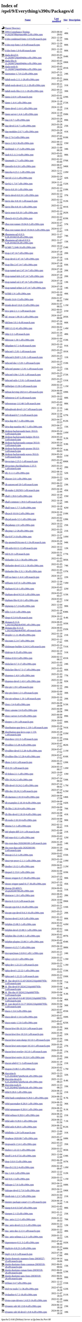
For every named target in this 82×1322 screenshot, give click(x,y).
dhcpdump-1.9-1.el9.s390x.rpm (19, 525)
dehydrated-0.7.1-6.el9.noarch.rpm (21, 415)
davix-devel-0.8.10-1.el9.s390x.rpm (22, 195)
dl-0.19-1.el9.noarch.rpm (16, 768)
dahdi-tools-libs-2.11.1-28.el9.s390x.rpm (24, 91)
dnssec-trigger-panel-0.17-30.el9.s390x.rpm (25, 884)
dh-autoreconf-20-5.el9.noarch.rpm (21, 484)
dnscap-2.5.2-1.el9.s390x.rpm (19, 855)
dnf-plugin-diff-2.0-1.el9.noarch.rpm (22, 831)
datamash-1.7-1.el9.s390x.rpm (19, 160)
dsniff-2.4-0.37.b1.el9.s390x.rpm (20, 1155)
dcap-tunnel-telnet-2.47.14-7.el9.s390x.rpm (25, 288)
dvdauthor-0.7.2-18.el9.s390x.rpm (21, 1294)
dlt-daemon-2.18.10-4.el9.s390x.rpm (22, 797)
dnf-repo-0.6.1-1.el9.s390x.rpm (19, 837)
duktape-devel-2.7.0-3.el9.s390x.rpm (22, 1190)
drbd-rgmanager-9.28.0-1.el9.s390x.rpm (23, 1109)
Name (28, 20)
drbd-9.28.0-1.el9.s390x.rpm (18, 1092)
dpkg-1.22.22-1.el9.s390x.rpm (19, 959)
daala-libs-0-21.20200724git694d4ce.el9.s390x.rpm (23, 62)
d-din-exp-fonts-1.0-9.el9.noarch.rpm (22, 45)
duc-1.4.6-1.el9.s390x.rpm (17, 1173)
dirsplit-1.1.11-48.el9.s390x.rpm (20, 635)
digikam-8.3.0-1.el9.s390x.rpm (19, 588)
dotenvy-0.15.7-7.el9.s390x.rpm (20, 947)
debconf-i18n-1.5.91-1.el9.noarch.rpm (23, 374)
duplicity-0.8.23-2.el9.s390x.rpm (20, 1248)
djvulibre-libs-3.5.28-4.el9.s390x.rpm (22, 756)
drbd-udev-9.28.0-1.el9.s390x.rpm (21, 1121)
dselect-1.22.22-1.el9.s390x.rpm (20, 1150)
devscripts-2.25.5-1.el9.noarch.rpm (21, 461)
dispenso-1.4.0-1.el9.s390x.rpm (19, 675)
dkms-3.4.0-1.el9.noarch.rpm (18, 762)
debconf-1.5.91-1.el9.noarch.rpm (20, 351)
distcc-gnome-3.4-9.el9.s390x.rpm (21, 710)
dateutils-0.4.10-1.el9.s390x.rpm (20, 166)
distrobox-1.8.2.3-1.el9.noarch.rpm (21, 739)
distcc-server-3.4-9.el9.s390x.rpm (20, 716)
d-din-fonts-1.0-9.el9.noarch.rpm (20, 50)
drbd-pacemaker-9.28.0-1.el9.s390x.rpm (24, 1103)
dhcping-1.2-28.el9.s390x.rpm (19, 531)
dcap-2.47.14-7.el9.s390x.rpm (19, 253)
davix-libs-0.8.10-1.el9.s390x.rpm (21, 207)
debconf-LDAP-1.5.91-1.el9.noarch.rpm (24, 357)
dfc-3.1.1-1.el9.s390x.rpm (17, 473)
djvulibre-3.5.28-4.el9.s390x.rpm (20, 745)
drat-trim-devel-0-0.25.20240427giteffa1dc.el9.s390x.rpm (23, 1080)
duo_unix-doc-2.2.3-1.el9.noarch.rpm (22, 1231)
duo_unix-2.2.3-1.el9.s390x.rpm (20, 1219)
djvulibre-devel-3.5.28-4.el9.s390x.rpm (23, 750)
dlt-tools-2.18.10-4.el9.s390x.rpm (20, 820)
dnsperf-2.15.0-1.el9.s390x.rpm (19, 872)
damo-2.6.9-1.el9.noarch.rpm (18, 97)
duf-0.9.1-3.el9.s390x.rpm (17, 1179)
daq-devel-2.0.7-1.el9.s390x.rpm (20, 126)
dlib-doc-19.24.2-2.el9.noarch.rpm (21, 791)
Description (74, 20)
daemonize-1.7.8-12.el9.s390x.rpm (21, 73)
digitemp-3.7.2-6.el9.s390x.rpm (20, 606)
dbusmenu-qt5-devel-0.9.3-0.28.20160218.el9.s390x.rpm (19, 241)
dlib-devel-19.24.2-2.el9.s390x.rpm (21, 785)
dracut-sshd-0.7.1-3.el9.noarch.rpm (21, 1063)
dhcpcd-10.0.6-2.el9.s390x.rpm (19, 513)
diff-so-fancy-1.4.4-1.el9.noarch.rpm (22, 577)
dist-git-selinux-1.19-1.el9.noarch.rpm (23, 698)
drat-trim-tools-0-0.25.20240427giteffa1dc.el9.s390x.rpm (23, 1086)
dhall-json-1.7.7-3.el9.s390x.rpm (20, 507)
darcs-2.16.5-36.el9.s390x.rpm (19, 143)
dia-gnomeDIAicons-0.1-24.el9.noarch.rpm (25, 542)
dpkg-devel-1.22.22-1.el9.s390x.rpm (22, 970)
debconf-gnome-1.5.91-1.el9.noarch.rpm (24, 369)
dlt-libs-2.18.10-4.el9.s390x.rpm (20, 808)
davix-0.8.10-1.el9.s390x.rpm (19, 189)
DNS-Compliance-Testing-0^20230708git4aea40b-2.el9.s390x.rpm (24, 33)
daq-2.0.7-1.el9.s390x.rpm (17, 120)
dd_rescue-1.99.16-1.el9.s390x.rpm (21, 316)
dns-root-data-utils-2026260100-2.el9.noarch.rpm (20, 849)
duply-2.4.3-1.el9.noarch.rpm (18, 1254)
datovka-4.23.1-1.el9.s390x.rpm (20, 172)
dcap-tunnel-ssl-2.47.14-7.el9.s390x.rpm (24, 282)
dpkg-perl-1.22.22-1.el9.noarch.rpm (22, 976)
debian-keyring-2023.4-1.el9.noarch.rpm (24, 392)
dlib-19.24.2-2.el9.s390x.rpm (18, 779)
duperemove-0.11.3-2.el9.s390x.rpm (22, 1242)
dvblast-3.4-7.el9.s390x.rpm (18, 1283)
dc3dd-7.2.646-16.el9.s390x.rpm (20, 247)
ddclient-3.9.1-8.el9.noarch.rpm (20, 322)
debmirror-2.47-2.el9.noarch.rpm (20, 397)
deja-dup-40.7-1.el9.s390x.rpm (19, 421)
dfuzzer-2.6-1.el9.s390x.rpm (18, 479)
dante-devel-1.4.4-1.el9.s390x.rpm (21, 108)
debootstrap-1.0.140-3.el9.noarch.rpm (22, 403)
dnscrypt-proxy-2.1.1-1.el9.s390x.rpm (23, 860)
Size (66, 20)
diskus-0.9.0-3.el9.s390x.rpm (18, 658)
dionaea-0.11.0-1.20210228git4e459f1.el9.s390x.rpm (22, 623)
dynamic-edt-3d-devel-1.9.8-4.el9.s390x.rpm (26, 1312)
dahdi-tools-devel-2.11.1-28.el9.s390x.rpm (25, 85)
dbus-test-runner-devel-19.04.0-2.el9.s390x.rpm (27, 230)
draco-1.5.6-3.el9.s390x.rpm (18, 1011)
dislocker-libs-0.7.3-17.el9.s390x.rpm (22, 669)
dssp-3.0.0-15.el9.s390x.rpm (18, 1161)
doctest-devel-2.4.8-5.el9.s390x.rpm (22, 918)
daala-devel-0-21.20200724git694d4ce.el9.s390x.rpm (23, 56)
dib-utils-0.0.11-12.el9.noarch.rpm (21, 548)
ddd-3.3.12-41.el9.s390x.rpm (18, 328)
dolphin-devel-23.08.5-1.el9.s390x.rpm (23, 930)
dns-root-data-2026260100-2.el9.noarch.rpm (26, 843)
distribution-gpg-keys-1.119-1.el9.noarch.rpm (26, 727)
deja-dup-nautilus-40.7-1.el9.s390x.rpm (23, 426)
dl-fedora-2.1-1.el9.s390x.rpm (19, 774)
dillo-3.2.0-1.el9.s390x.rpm (18, 612)
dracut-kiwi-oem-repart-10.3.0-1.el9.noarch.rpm (27, 1046)
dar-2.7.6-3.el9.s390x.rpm (17, 137)
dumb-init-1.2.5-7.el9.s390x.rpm (20, 1196)
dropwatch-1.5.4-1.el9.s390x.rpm (20, 1144)
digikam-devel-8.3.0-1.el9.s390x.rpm (22, 594)
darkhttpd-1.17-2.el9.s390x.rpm (20, 149)
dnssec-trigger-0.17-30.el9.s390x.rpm (22, 878)
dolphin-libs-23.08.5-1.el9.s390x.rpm (22, 936)
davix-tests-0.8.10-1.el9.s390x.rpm (21, 212)
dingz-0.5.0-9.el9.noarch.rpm (18, 617)
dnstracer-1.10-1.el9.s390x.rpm (19, 895)
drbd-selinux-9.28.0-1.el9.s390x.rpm (22, 1115)
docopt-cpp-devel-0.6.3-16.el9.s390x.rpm (24, 912)
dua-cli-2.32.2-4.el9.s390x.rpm (19, 1167)
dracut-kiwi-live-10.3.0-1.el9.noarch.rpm (24, 1034)
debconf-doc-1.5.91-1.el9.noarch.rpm (22, 363)
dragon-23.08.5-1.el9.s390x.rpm (20, 1069)
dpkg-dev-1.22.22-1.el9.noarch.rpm (21, 965)
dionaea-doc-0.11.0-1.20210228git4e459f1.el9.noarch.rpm (23, 629)
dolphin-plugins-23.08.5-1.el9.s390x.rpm (24, 941)
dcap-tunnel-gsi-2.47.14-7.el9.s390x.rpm (24, 270)
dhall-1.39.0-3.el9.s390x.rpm (18, 496)
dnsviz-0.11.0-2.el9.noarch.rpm (19, 901)
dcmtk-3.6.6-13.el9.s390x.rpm (19, 299)
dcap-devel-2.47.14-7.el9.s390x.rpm (22, 259)
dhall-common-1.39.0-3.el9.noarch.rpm (23, 502)
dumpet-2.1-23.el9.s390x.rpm (19, 1213)
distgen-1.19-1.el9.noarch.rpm (19, 722)
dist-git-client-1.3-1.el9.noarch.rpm (21, 693)
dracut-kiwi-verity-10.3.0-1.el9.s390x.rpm (24, 1057)
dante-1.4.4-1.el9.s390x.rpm (18, 102)
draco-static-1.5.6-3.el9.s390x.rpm (21, 1022)
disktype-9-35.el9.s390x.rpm (18, 652)
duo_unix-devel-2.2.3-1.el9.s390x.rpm (23, 1225)
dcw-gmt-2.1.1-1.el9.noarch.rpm (20, 311)
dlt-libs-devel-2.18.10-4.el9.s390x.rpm (23, 814)
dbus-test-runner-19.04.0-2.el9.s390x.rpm (24, 224)
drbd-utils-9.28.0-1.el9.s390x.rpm (20, 1127)
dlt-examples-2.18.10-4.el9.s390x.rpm (23, 803)
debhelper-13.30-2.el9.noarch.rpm (21, 386)
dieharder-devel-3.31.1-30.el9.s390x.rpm (24, 565)
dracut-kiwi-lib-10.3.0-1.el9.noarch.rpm (23, 1028)
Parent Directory (12, 28)
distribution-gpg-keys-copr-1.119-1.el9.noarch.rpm (21, 733)
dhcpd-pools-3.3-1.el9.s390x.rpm (20, 519)
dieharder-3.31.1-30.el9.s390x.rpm (21, 560)
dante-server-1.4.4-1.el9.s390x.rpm (21, 114)
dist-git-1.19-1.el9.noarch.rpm (19, 687)
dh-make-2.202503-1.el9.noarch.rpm (22, 490)
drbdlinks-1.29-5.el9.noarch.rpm (20, 1132)
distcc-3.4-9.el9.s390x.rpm (17, 704)
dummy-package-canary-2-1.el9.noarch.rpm (25, 1202)
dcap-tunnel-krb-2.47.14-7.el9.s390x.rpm (24, 276)
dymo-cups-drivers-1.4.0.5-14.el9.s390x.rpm (26, 1300)
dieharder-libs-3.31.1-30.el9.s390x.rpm (23, 571)
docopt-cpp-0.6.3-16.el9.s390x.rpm (21, 907)
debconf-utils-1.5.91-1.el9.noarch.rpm (23, 380)
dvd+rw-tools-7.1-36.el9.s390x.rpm (21, 1289)
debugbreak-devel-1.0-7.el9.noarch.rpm (23, 409)
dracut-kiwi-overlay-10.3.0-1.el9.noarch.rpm (26, 1051)
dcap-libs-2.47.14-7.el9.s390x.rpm (21, 264)
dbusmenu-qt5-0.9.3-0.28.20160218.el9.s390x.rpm (19, 235)
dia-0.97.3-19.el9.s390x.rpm (18, 536)
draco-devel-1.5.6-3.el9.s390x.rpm (21, 1017)
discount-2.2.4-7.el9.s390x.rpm (19, 641)
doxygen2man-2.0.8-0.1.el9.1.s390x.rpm (24, 953)
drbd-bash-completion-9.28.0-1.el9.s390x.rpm (26, 1098)
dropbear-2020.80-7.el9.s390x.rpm (21, 1138)
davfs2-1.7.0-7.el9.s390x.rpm (19, 183)
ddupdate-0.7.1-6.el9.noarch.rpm (20, 345)
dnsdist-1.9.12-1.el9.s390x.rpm (19, 866)
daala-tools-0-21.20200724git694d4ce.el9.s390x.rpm (23, 67)
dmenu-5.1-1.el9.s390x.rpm (18, 826)
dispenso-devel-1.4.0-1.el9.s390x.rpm (22, 681)
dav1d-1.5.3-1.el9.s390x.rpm (18, 178)
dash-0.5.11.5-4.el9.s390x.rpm (19, 154)
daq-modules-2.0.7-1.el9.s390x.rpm (21, 131)
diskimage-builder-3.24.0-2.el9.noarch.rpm (25, 646)
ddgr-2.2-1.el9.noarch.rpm (17, 334)
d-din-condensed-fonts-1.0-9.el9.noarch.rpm (25, 39)
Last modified (56, 19)
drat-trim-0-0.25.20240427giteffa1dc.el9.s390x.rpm (23, 1074)
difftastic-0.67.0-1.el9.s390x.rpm (20, 583)
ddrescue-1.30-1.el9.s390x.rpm (19, 340)
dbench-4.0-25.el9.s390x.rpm (18, 218)
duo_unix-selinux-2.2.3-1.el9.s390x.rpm (24, 1236)
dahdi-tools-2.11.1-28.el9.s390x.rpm (22, 79)
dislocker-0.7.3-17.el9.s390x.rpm (20, 664)
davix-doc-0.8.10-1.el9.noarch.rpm (21, 201)
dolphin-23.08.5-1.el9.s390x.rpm (20, 924)
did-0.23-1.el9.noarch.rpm (17, 554)
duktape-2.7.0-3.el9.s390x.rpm (19, 1184)
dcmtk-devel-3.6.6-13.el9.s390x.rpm (22, 305)
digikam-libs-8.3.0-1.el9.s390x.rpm (21, 600)
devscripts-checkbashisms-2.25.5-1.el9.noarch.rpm (21, 467)
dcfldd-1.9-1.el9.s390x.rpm (18, 293)
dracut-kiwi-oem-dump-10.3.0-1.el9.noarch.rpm (27, 1040)
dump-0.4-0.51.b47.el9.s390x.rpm (21, 1208)
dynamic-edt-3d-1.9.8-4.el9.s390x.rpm (23, 1306)
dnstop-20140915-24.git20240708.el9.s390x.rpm (19, 889)
